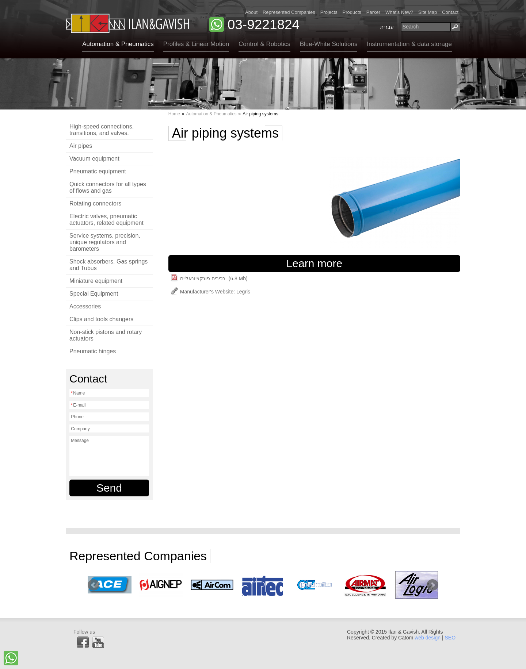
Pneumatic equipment (97, 171)
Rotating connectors (95, 203)
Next (432, 585)
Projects (329, 12)
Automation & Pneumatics (118, 44)
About (251, 12)
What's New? (399, 12)
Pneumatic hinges (92, 351)
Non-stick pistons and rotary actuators (105, 335)
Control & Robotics (264, 44)
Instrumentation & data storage (409, 44)
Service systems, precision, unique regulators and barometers (104, 242)
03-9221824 (264, 24)
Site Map (427, 12)
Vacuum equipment (94, 158)
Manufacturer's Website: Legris (210, 292)
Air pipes (80, 146)
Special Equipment (93, 294)
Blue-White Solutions (329, 44)
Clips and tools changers (101, 319)
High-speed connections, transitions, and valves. (101, 129)
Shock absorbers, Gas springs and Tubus (108, 264)
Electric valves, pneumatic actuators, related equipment (106, 219)
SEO (450, 638)
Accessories (85, 306)
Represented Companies (289, 12)
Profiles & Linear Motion (196, 44)
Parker (373, 12)
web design (428, 638)
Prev (93, 585)
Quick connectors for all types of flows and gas (107, 187)
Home (174, 113)
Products (352, 12)
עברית (387, 27)
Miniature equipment (95, 281)
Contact (450, 12)
